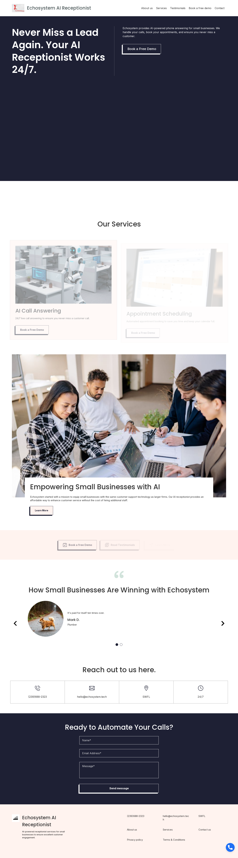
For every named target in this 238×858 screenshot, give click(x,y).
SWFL (201, 816)
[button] (230, 847)
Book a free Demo (75, 545)
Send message (119, 788)
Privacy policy (135, 839)
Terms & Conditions (174, 839)
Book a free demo (200, 8)
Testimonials (177, 8)
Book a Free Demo (141, 49)
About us (147, 8)
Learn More (41, 510)
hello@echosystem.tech (92, 696)
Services (161, 8)
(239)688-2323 (135, 816)
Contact (219, 8)
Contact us (204, 829)
